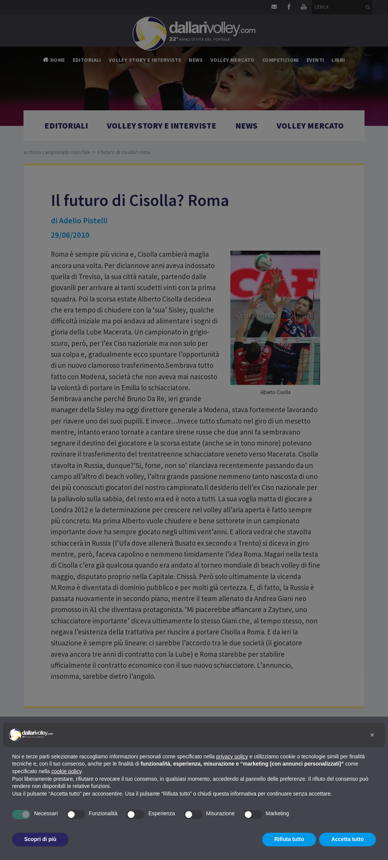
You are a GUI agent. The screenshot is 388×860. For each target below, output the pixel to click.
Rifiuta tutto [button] (289, 839)
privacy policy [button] (232, 756)
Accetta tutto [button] (347, 839)
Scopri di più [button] (40, 839)
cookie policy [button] (66, 771)
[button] (372, 735)
